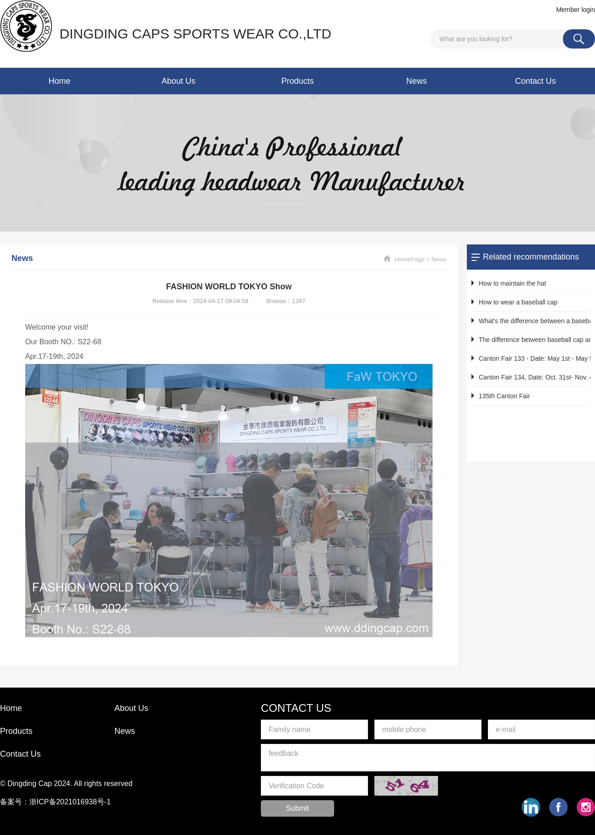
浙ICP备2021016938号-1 (70, 802)
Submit (297, 808)
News (416, 81)
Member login (575, 9)
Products (297, 81)
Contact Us (535, 81)
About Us (178, 81)
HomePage (410, 259)
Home (59, 81)
